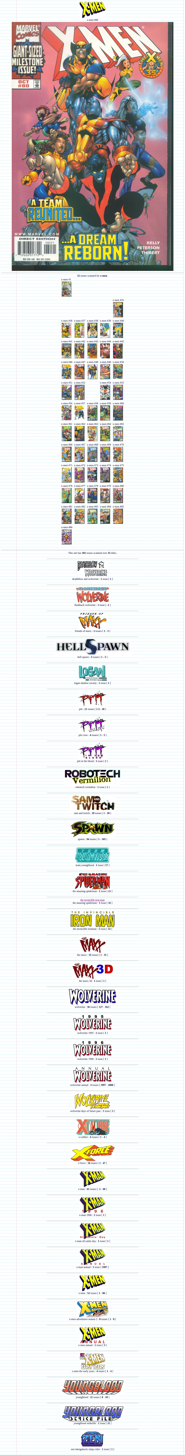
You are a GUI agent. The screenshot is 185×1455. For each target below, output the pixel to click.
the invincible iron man (92, 900)
